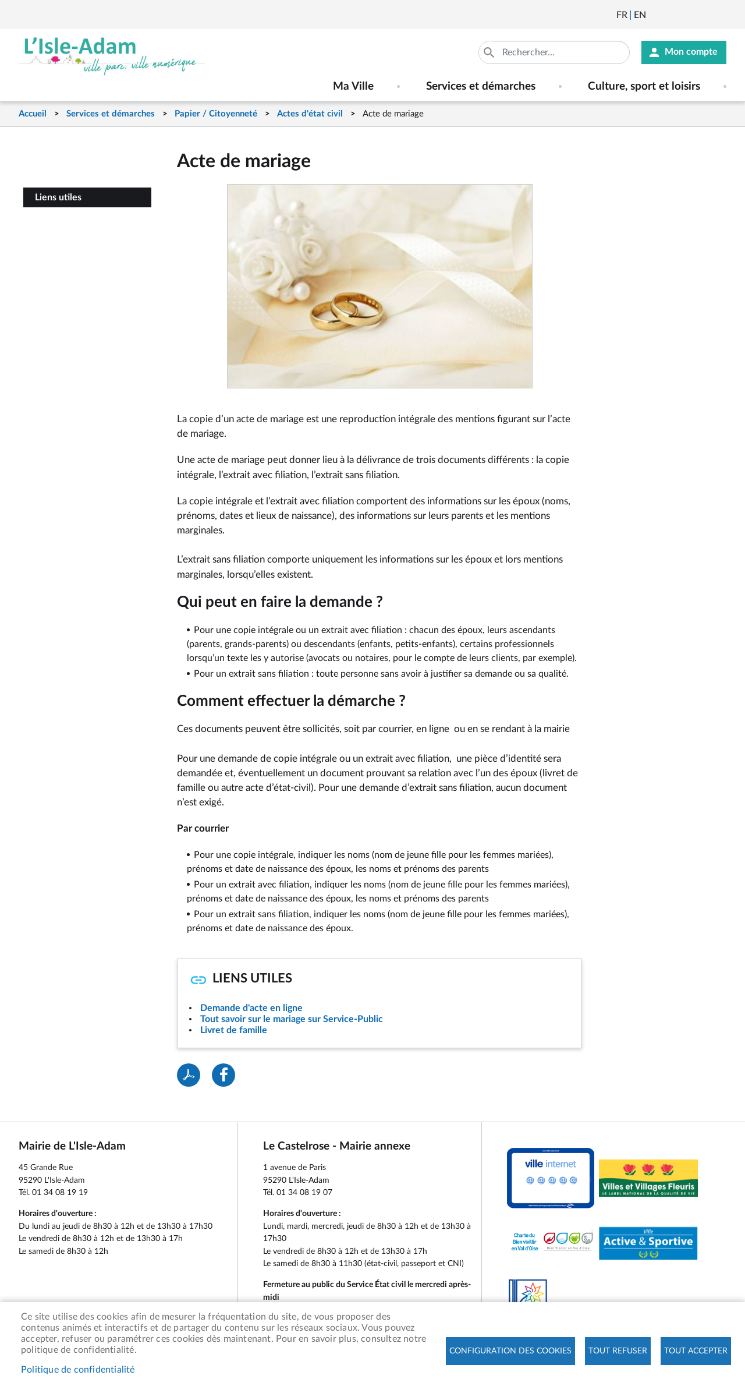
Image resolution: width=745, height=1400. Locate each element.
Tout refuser (617, 1351)
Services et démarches (110, 113)
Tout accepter (696, 1351)
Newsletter (656, 15)
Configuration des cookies (510, 1351)
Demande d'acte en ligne (251, 1008)
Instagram (719, 15)
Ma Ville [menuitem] (353, 86)
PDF (188, 1075)
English (640, 15)
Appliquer (490, 52)
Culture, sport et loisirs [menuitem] (644, 86)
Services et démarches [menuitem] (480, 86)
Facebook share (223, 1075)
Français (621, 15)
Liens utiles (58, 197)
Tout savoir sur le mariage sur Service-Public (291, 1019)
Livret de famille (233, 1030)
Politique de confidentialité (78, 1369)
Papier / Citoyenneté (216, 113)
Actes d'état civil (310, 113)
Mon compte (691, 52)
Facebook (687, 15)
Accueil (33, 113)
